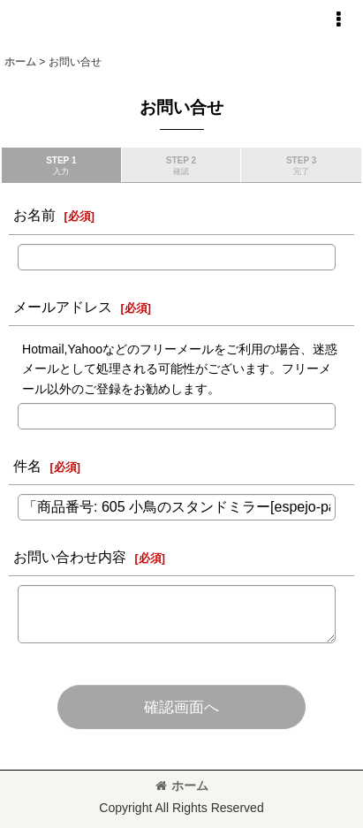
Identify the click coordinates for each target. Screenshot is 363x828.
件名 (27, 466)
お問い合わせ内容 (69, 557)
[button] (338, 19)
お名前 (34, 215)
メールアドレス (62, 307)
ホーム (181, 786)
